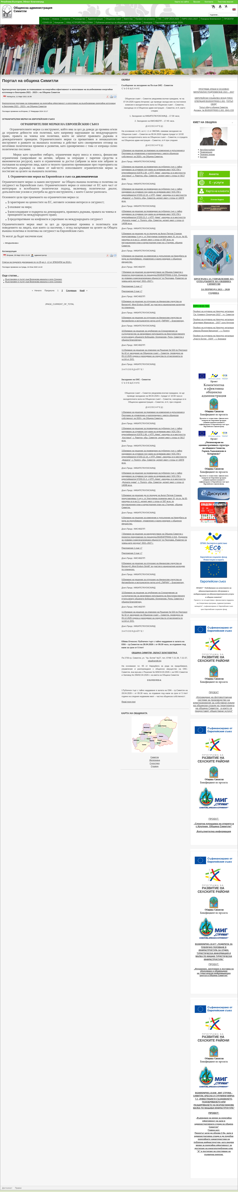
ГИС (160, 19)
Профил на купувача (145, 19)
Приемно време (207, 154)
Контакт (203, 157)
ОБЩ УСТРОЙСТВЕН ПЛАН (79, 22)
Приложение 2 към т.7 (132, 291)
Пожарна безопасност (211, 19)
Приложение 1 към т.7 (132, 286)
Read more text (128, 702)
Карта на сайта (182, 2)
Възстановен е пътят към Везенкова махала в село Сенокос (33, 279)
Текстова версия (225, 2)
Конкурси (148, 22)
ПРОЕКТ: (214, 818)
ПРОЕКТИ (229, 19)
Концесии (59, 22)
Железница (154, 760)
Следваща (71, 290)
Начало (45, 19)
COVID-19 (47, 22)
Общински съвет (113, 19)
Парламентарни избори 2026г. (169, 22)
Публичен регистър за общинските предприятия (118, 22)
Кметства (128, 19)
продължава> (12, 243)
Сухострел (155, 763)
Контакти (209, 2)
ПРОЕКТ (214, 692)
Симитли (66, 19)
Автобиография (207, 150)
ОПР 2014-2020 (171, 19)
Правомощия (206, 152)
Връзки (196, 2)
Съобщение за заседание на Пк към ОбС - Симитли (147, 85)
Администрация (95, 19)
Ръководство (79, 19)
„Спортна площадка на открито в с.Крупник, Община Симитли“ (214, 825)
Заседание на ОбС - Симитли (135, 379)
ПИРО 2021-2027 (190, 19)
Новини (55, 19)
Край (82, 290)
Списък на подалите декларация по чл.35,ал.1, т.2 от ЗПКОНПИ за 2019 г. (37, 262)
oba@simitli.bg (154, 661)
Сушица (154, 766)
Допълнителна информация (214, 831)
